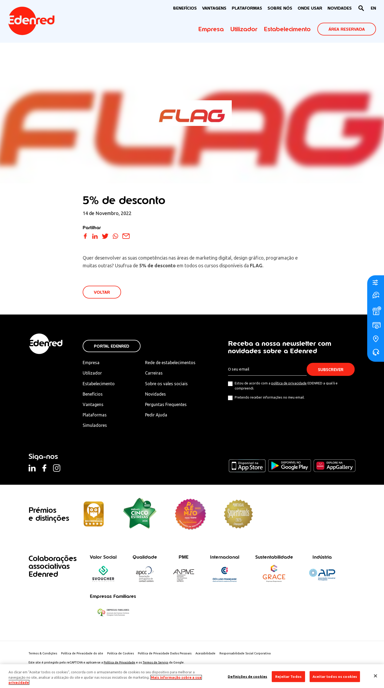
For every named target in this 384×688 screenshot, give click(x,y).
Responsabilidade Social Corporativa (245, 653)
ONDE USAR (310, 8)
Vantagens (93, 404)
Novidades (155, 394)
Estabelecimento (287, 29)
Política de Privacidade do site (82, 653)
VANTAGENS (214, 8)
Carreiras (154, 373)
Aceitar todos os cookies (335, 676)
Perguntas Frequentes (166, 404)
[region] (192, 676)
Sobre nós (279, 8)
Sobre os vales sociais (166, 383)
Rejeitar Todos (288, 676)
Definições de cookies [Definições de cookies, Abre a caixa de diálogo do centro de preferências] (247, 676)
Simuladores (95, 425)
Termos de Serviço (155, 662)
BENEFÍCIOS (185, 8)
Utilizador (243, 29)
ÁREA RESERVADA (347, 29)
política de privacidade (289, 383)
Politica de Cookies (120, 653)
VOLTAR (102, 292)
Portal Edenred (111, 346)
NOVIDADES (339, 8)
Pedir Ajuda (156, 414)
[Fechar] (375, 676)
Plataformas (247, 8)
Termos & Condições (43, 653)
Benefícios (93, 394)
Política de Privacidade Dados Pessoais (164, 653)
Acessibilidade (205, 653)
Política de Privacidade (119, 662)
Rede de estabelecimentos (170, 362)
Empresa (211, 29)
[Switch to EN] (373, 8)
